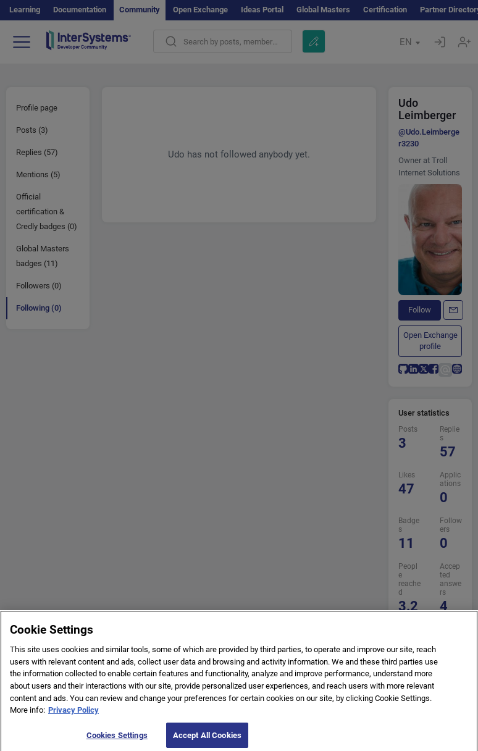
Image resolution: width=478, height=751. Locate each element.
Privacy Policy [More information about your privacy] (73, 715)
